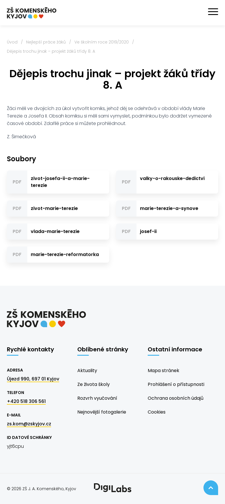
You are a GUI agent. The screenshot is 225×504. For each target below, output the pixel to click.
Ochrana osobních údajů (175, 398)
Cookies (157, 412)
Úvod (12, 42)
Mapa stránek (163, 370)
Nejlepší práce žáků (46, 42)
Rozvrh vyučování (97, 398)
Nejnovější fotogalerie (101, 412)
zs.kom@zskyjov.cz (29, 423)
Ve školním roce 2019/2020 (101, 42)
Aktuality (87, 370)
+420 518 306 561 (26, 401)
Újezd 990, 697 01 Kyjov (33, 379)
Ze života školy (93, 384)
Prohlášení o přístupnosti (176, 384)
